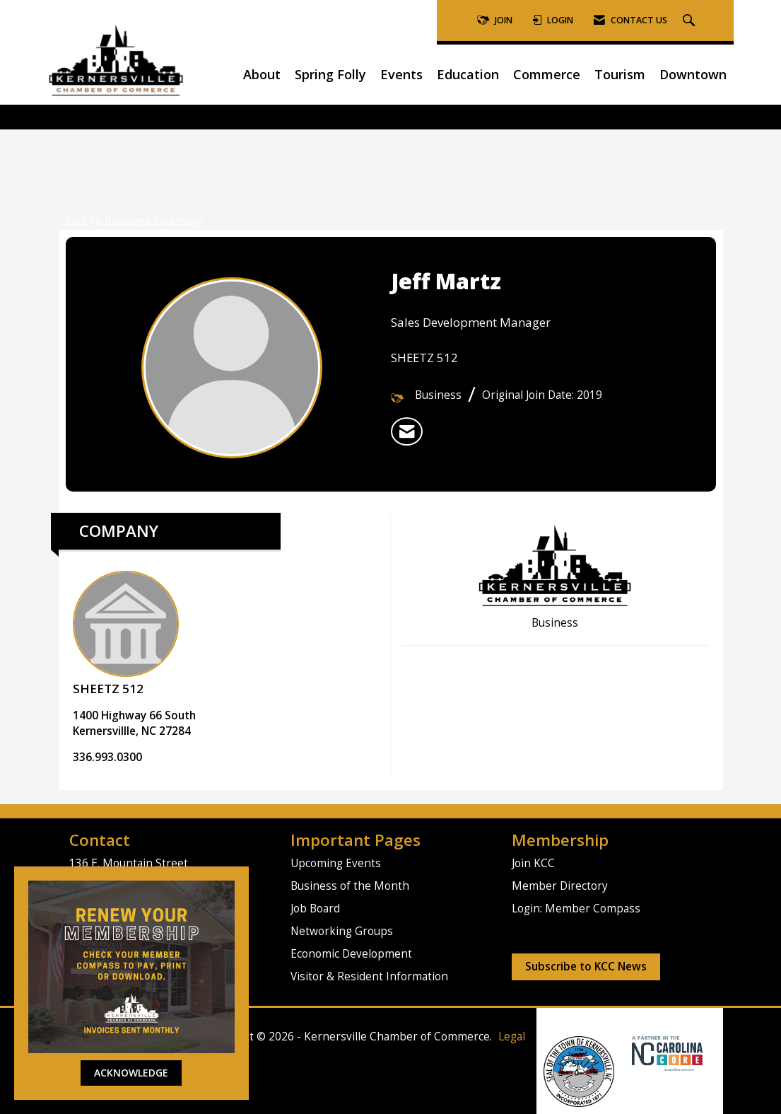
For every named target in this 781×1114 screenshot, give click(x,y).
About (262, 74)
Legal (511, 1036)
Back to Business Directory (130, 221)
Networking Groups (341, 931)
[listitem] (407, 431)
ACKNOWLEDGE (131, 1072)
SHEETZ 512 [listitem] (126, 634)
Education (468, 74)
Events (401, 74)
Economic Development (351, 953)
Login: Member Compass (576, 908)
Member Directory (560, 885)
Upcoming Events (335, 863)
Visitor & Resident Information (369, 976)
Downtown (693, 74)
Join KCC (533, 863)
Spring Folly (330, 74)
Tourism (619, 74)
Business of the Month (349, 885)
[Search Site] (690, 20)
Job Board (315, 908)
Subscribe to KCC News (586, 966)
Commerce (546, 74)
